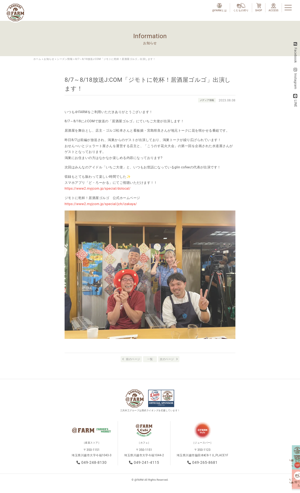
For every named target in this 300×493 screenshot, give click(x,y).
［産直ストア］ (91, 445)
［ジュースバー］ (202, 445)
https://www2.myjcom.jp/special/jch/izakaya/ (101, 204)
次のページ (167, 359)
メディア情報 (206, 100)
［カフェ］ (144, 445)
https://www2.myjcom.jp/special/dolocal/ (97, 188)
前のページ (133, 359)
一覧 (150, 359)
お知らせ (49, 59)
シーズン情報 (64, 59)
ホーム (37, 59)
